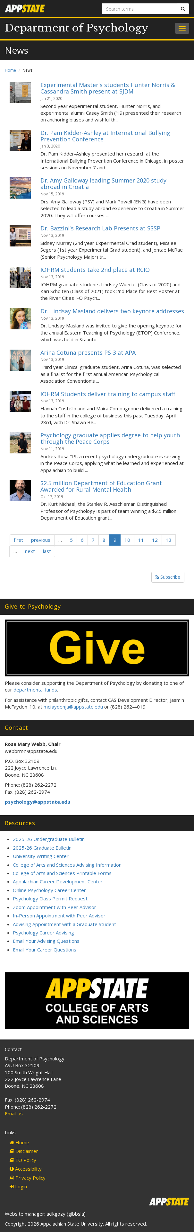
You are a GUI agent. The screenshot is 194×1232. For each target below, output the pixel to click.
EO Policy (23, 1160)
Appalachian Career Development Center (58, 881)
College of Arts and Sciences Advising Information (67, 865)
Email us (14, 1113)
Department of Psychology (76, 28)
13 (169, 540)
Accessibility (26, 1168)
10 (127, 540)
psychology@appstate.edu (37, 802)
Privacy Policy (28, 1177)
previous (40, 540)
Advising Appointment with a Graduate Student (64, 924)
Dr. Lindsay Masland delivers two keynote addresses (112, 311)
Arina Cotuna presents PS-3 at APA (88, 352)
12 (155, 540)
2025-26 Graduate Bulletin (42, 847)
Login (18, 1186)
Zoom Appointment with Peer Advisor (54, 907)
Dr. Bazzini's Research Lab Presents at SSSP (100, 228)
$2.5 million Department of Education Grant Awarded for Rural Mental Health (101, 486)
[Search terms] (139, 8)
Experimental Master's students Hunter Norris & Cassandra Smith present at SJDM (107, 88)
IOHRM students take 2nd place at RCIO (95, 269)
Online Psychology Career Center (49, 890)
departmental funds (35, 689)
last (47, 551)
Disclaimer (24, 1151)
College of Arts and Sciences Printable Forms (62, 873)
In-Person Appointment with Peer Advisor (59, 915)
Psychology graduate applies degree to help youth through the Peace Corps (110, 438)
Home (10, 70)
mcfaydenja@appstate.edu (73, 706)
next (30, 551)
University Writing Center (41, 856)
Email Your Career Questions (44, 949)
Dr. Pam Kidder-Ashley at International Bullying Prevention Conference (105, 136)
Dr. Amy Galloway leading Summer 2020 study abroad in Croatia (103, 183)
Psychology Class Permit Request (50, 898)
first (18, 540)
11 (141, 540)
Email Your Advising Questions (46, 941)
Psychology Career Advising (43, 932)
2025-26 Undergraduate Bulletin (49, 839)
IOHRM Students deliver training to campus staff (107, 394)
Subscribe (168, 577)
